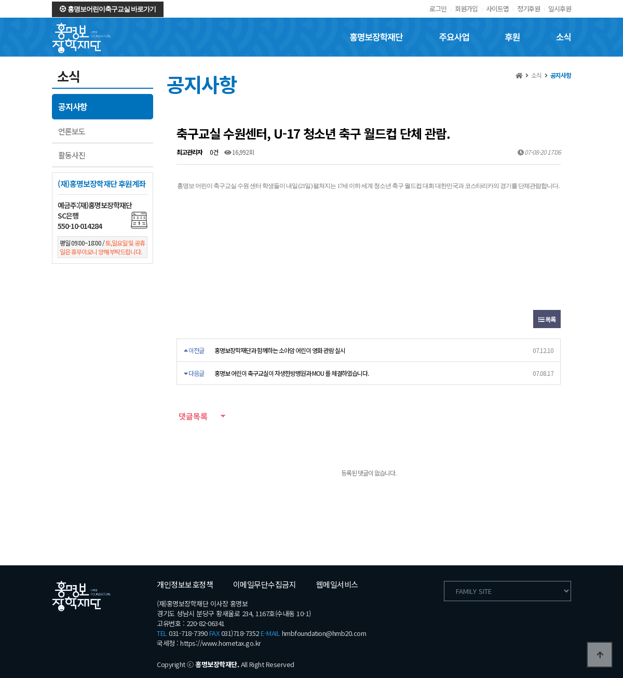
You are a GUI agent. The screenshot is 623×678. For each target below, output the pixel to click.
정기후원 (528, 8)
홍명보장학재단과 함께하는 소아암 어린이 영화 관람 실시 (279, 350)
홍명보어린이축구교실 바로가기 (108, 9)
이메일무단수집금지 (264, 584)
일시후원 (559, 8)
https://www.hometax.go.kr (220, 643)
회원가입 (466, 8)
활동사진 (71, 155)
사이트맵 (497, 8)
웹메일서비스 (337, 584)
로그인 (437, 8)
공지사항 (72, 106)
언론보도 (71, 131)
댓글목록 (192, 416)
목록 (547, 319)
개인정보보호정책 (185, 584)
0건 (213, 151)
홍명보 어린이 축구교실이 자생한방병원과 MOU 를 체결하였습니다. (291, 373)
